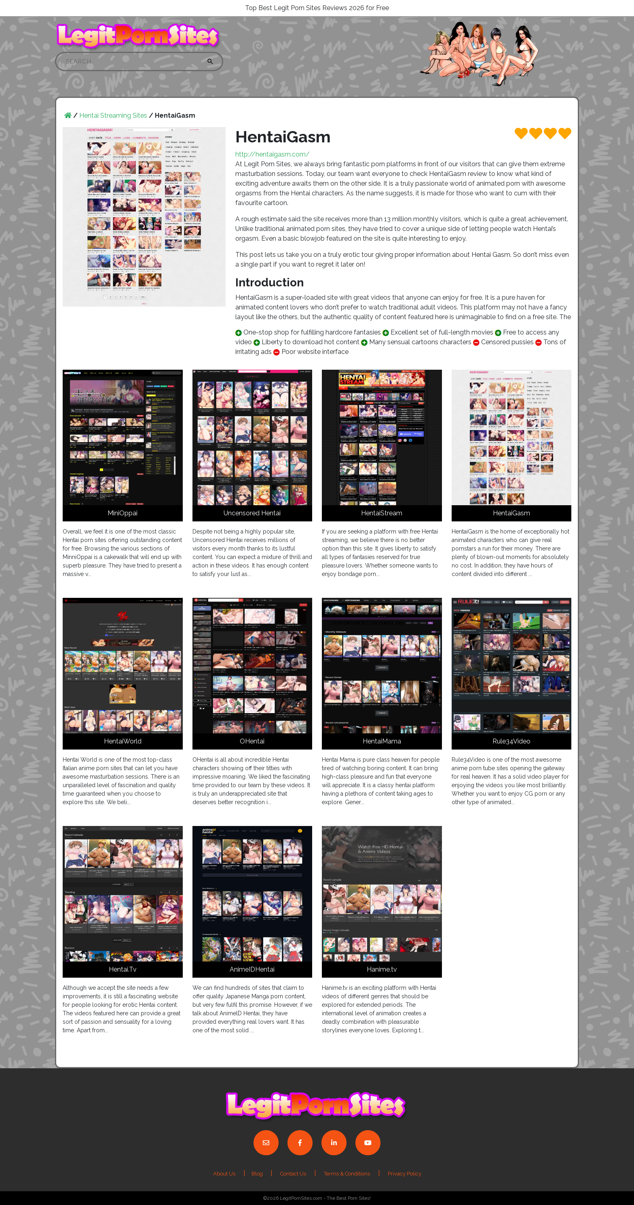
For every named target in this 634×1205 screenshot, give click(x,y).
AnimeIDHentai (252, 969)
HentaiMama (382, 741)
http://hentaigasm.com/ (272, 154)
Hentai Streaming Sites (113, 115)
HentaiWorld (123, 741)
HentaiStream (381, 513)
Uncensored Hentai (252, 513)
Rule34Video (511, 741)
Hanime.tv (382, 969)
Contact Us (293, 1174)
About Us (224, 1174)
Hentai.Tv (123, 969)
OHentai (252, 741)
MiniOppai (122, 513)
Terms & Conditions (347, 1174)
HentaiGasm (511, 513)
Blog (257, 1174)
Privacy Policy (404, 1174)
